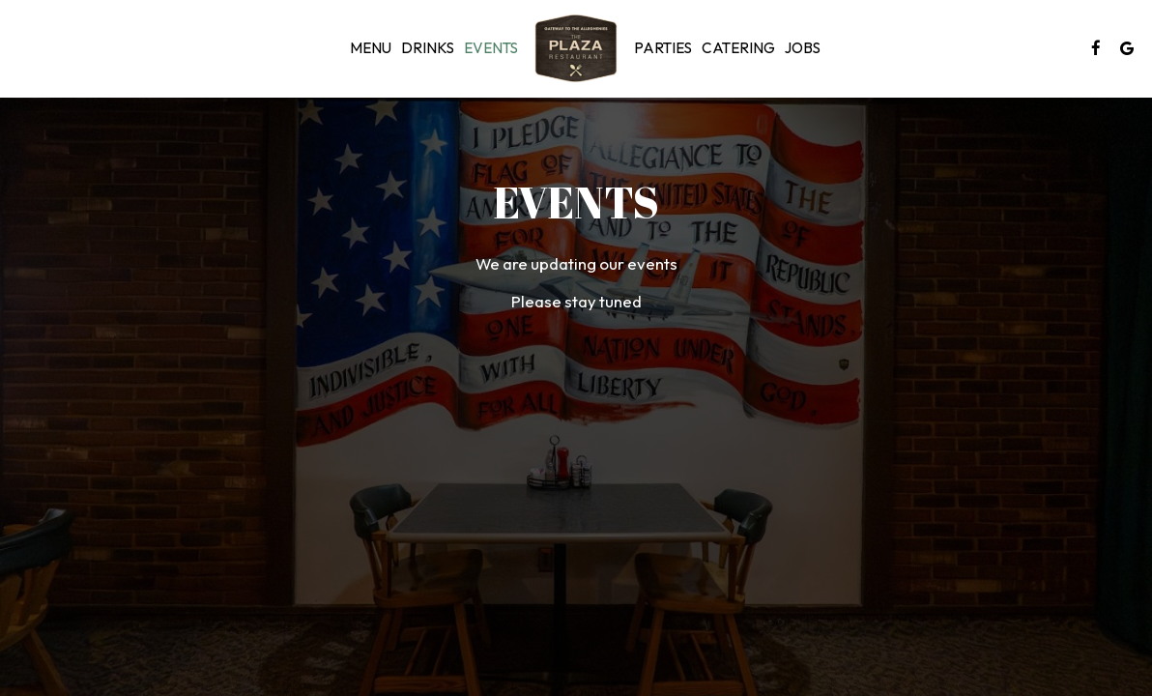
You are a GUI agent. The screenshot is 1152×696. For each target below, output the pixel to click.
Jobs (803, 48)
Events (491, 48)
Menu (370, 48)
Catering (738, 48)
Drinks (427, 48)
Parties (663, 48)
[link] (576, 48)
